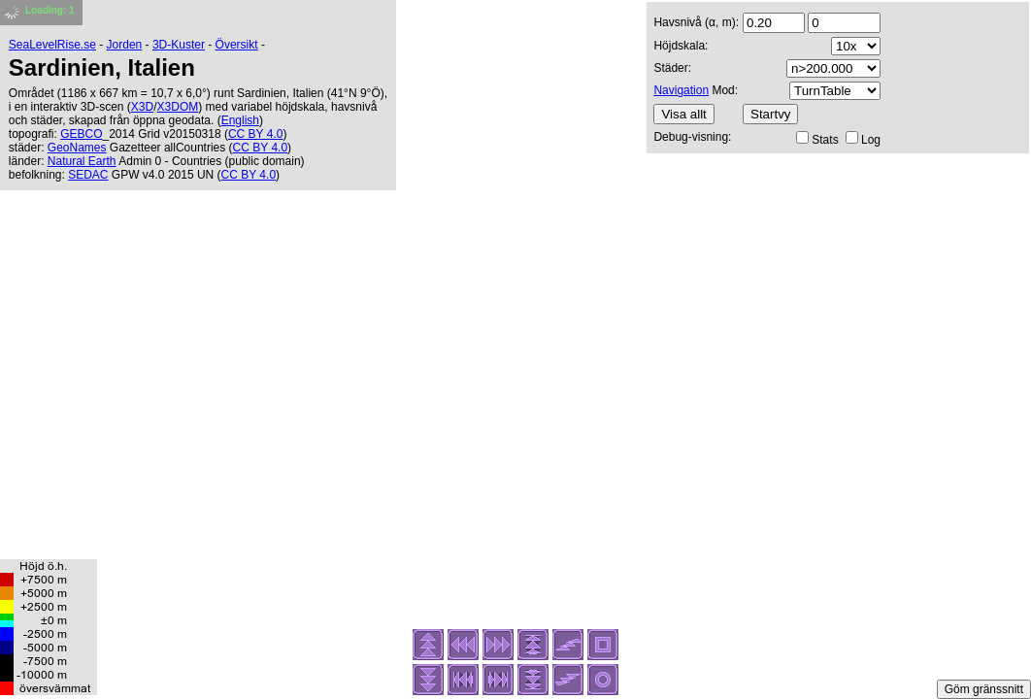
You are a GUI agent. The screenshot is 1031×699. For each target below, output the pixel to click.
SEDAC (88, 175)
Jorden (125, 44)
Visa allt (683, 114)
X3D (142, 107)
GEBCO (81, 134)
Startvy (770, 114)
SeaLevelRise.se (52, 44)
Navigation (681, 90)
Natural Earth (82, 161)
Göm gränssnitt (984, 689)
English (240, 120)
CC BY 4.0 (255, 134)
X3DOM (178, 107)
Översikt (237, 44)
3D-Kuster (178, 44)
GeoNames (77, 147)
